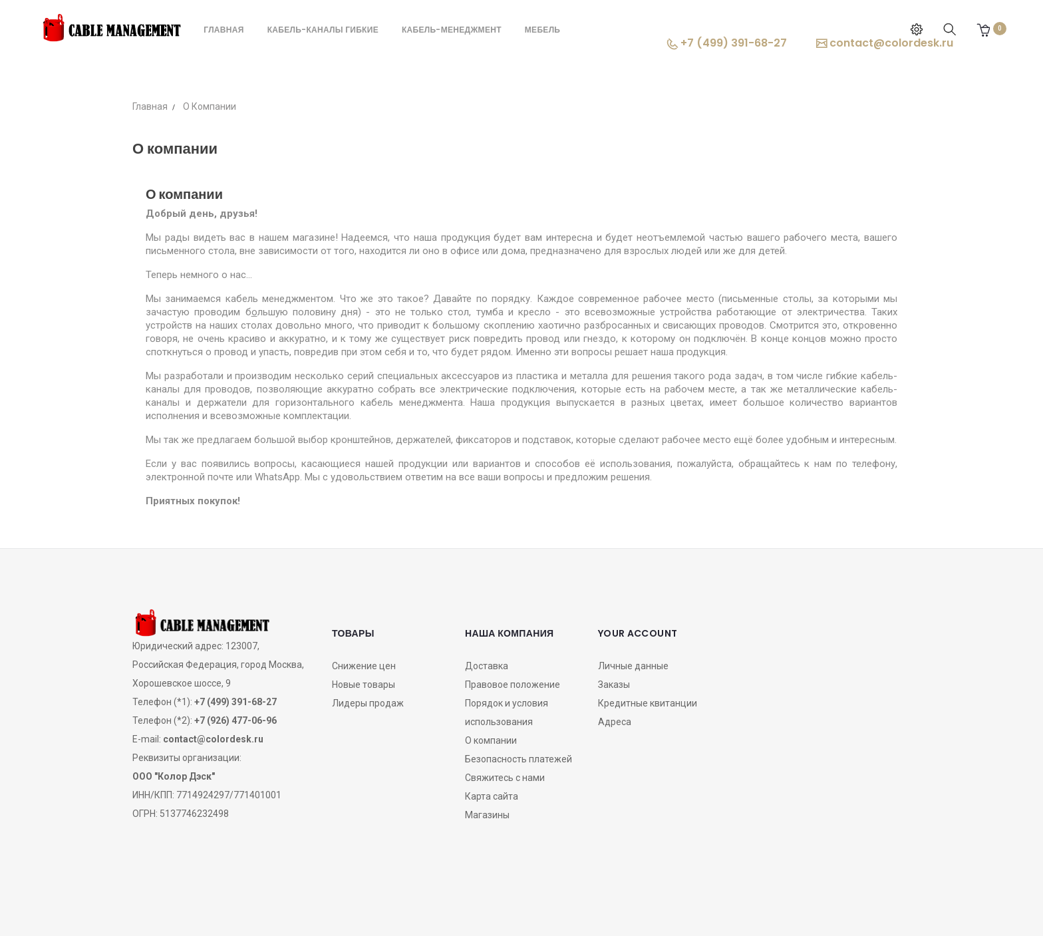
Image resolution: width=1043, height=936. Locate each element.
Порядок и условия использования (506, 712)
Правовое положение (512, 684)
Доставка (486, 666)
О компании (491, 740)
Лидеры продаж (368, 703)
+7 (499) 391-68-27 (727, 43)
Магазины (487, 815)
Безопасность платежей (518, 759)
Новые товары (363, 684)
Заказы (614, 684)
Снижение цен (364, 666)
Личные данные (633, 666)
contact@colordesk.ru (884, 43)
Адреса (614, 721)
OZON (521, 905)
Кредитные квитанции (647, 703)
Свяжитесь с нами (505, 777)
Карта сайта (491, 796)
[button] (983, 29)
